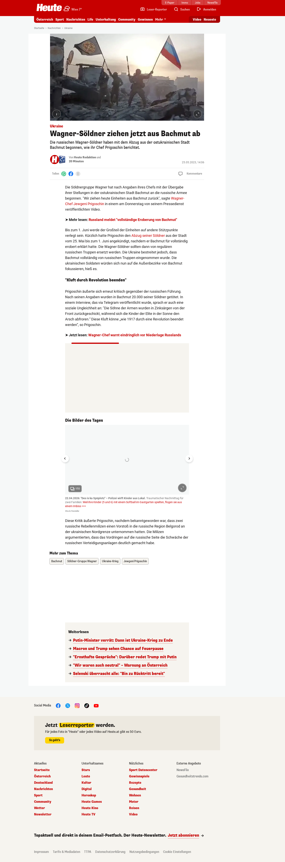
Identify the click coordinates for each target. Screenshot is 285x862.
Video (133, 814)
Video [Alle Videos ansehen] (197, 19)
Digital (87, 789)
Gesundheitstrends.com (192, 776)
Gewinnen (145, 19)
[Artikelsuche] (182, 9)
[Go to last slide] (65, 458)
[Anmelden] (206, 9)
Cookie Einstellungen (177, 852)
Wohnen (135, 795)
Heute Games (92, 802)
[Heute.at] (49, 7)
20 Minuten (76, 161)
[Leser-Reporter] (153, 9)
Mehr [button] (159, 19)
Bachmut (56, 561)
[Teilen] (78, 173)
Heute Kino (90, 808)
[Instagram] (77, 705)
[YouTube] (96, 705)
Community (126, 19)
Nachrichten (75, 19)
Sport (59, 19)
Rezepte (135, 783)
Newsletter (42, 814)
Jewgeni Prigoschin (135, 561)
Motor (133, 802)
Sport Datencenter (143, 770)
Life (90, 19)
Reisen (134, 808)
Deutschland (43, 783)
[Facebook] (70, 174)
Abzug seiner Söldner (148, 235)
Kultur (86, 783)
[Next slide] (189, 458)
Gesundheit (137, 789)
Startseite (39, 28)
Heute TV (88, 814)
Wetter (39, 808)
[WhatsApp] (63, 174)
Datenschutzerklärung (110, 852)
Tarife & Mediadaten (66, 852)
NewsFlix (183, 770)
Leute (86, 776)
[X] (67, 705)
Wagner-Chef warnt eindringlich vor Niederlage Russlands (134, 335)
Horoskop (89, 795)
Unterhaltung (106, 19)
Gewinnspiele (139, 776)
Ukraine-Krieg (110, 561)
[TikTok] (86, 705)
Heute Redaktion (85, 157)
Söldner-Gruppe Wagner (82, 561)
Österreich (44, 19)
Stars (86, 770)
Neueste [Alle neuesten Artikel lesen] (210, 19)
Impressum (41, 852)
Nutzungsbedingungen (144, 852)
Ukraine (68, 28)
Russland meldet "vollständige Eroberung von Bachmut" (133, 220)
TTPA (87, 852)
